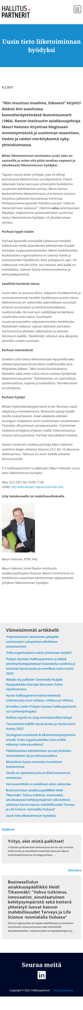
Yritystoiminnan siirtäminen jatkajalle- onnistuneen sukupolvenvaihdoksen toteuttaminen (32, 641)
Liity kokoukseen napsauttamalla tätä (37, 487)
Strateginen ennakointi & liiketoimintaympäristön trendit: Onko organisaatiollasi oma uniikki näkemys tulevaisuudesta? (41, 739)
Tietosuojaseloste (62, 990)
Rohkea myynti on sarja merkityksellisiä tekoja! (39, 717)
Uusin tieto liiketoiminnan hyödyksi (31, 816)
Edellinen (8, 829)
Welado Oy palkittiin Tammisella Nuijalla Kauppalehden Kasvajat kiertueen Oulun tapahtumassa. (34, 684)
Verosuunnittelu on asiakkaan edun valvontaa (38, 784)
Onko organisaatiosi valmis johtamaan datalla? (39, 653)
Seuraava (74, 870)
